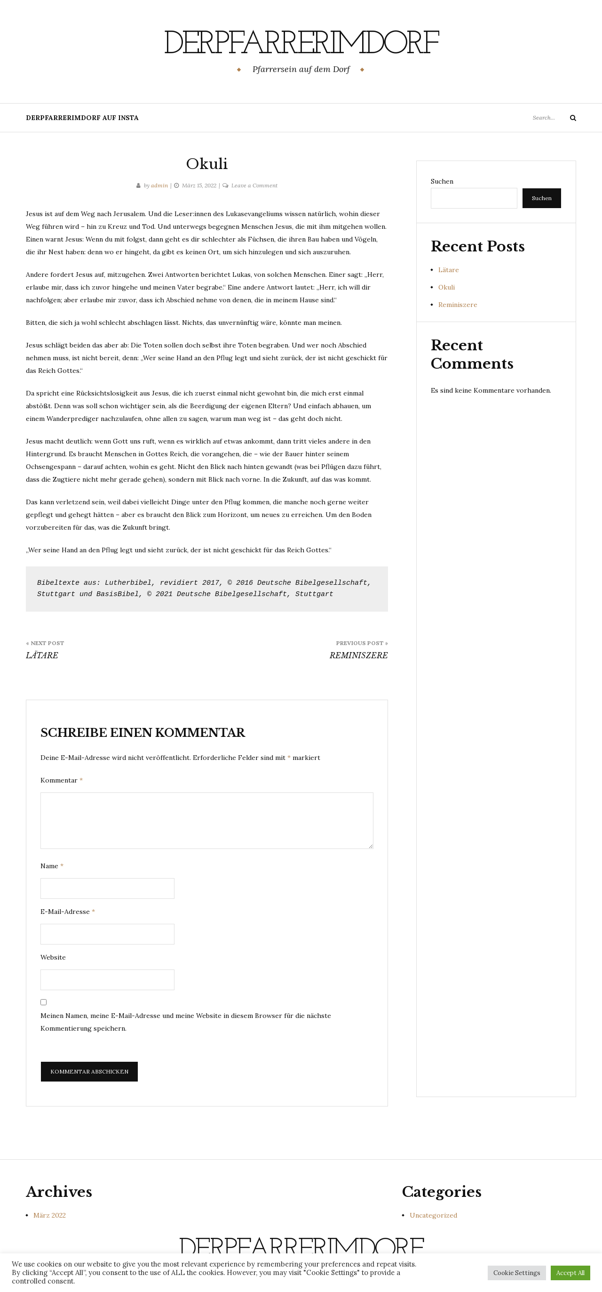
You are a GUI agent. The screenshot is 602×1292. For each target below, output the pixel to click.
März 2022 (49, 1215)
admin (159, 185)
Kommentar (61, 780)
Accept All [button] (570, 1273)
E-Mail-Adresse (67, 911)
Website (53, 957)
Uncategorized (433, 1215)
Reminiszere (457, 304)
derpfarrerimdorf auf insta (82, 117)
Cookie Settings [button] (516, 1273)
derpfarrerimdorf (301, 45)
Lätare (448, 270)
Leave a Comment (254, 185)
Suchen (442, 181)
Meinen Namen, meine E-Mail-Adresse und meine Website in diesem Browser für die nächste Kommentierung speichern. (185, 1022)
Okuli (446, 287)
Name (51, 866)
